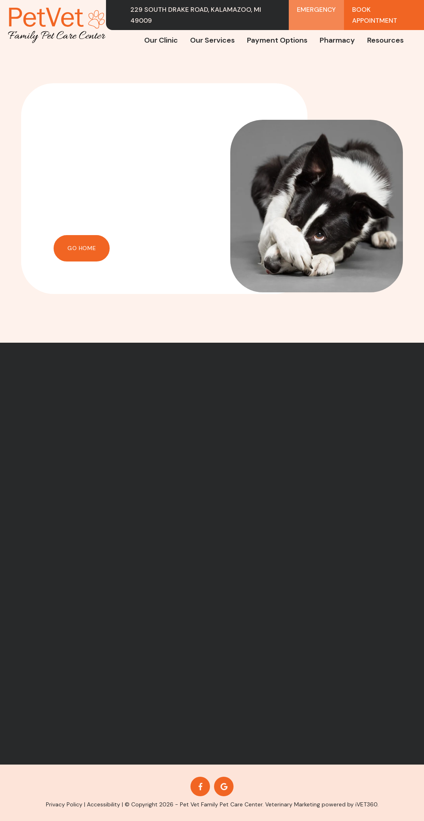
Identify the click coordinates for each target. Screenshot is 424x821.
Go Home (81, 248)
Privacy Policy (64, 804)
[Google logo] (224, 786)
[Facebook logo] (200, 786)
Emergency (316, 9)
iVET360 (366, 804)
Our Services (212, 40)
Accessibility (103, 804)
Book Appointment (374, 15)
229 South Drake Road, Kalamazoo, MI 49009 (195, 15)
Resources (385, 40)
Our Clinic (161, 40)
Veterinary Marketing (292, 804)
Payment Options (277, 40)
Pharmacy (337, 40)
